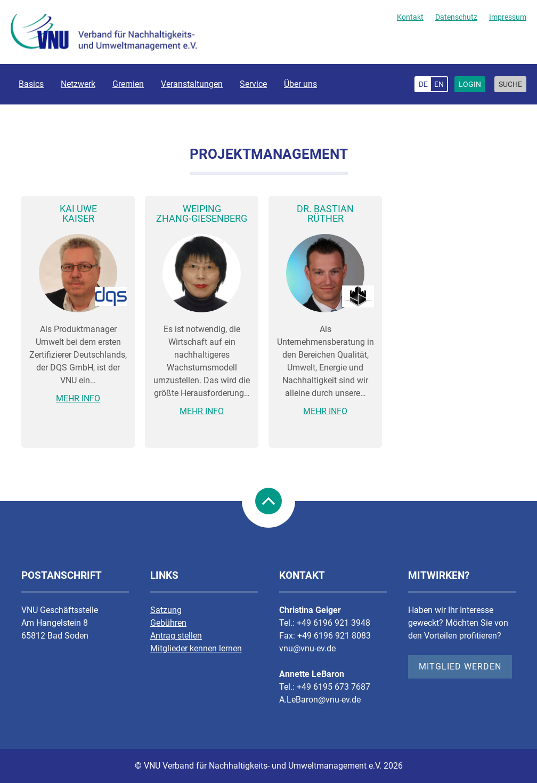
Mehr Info (78, 398)
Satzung (166, 610)
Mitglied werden (460, 666)
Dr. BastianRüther (325, 213)
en (439, 84)
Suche (510, 84)
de (423, 84)
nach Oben (268, 501)
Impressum (507, 17)
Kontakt (410, 17)
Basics (31, 84)
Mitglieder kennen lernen (196, 648)
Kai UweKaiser (78, 213)
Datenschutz (456, 17)
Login (470, 84)
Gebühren (168, 623)
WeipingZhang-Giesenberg (201, 213)
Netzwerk (78, 84)
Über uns (300, 84)
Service (253, 84)
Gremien (128, 84)
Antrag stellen (176, 636)
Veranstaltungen (192, 84)
